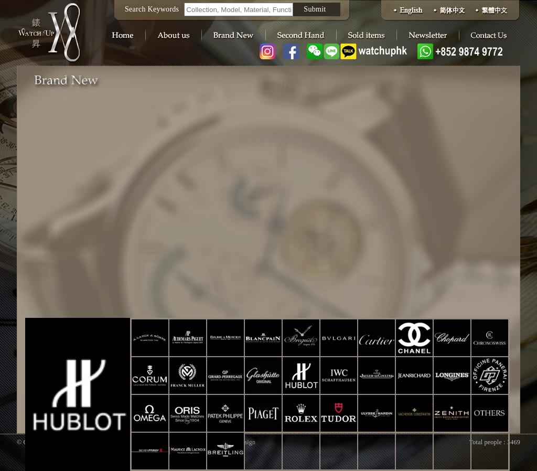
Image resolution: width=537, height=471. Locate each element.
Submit (315, 9)
